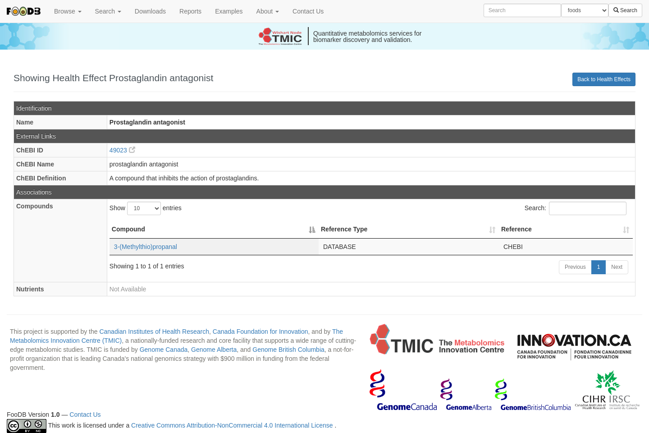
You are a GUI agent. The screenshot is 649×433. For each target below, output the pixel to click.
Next (616, 267)
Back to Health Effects (604, 79)
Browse (68, 11)
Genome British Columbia (288, 349)
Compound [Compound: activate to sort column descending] (128, 229)
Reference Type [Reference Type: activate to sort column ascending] (344, 229)
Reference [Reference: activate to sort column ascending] (516, 229)
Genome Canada (164, 349)
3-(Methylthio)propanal (145, 246)
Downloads (150, 11)
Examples (228, 11)
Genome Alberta (214, 349)
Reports (190, 11)
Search (108, 11)
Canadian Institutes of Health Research (154, 331)
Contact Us (308, 11)
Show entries (146, 208)
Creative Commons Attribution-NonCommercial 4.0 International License (232, 425)
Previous (575, 267)
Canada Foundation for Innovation (260, 331)
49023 (122, 150)
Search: (575, 208)
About (267, 11)
